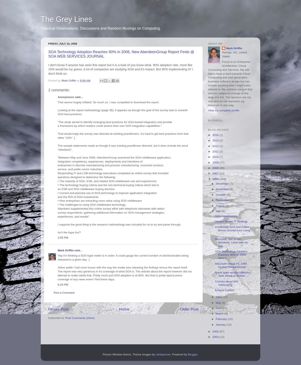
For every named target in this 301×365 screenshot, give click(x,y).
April (219, 308)
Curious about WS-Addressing (227, 283)
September (223, 200)
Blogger (193, 354)
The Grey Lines (66, 19)
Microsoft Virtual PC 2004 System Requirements (231, 265)
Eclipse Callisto (224, 290)
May (219, 302)
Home (124, 309)
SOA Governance (226, 216)
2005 (215, 331)
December (223, 183)
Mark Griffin (66, 250)
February (222, 319)
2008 (215, 168)
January (221, 324)
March (220, 313)
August (220, 205)
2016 (215, 135)
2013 (215, 140)
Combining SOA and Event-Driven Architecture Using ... (232, 230)
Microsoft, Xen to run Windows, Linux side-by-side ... (232, 242)
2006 (215, 179)
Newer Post (58, 309)
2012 (215, 146)
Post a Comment (64, 292)
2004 (215, 337)
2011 (215, 151)
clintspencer (163, 354)
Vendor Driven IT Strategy (231, 221)
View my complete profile (223, 110)
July (219, 211)
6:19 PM (63, 284)
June (219, 297)
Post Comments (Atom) (80, 318)
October (221, 194)
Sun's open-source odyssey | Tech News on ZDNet (233, 274)
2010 (215, 157)
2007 (215, 173)
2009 (215, 162)
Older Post (189, 309)
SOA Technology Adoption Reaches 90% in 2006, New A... (231, 255)
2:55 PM (63, 237)
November (223, 189)
